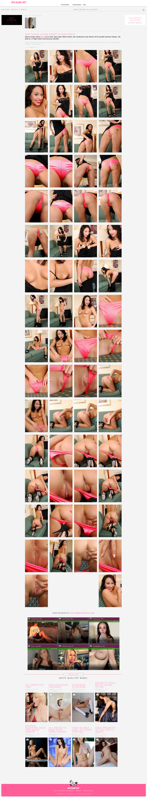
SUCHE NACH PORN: (15, 9)
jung (27, 42)
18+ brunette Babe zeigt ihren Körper (58, 730)
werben (78, 790)
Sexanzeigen (77, 5)
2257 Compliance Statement (64, 790)
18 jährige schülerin (79, 686)
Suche (144, 10)
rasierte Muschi (94, 42)
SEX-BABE (19, 2)
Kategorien (65, 5)
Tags (84, 5)
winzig (118, 42)
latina (31, 42)
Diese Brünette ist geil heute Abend (105, 730)
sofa (48, 42)
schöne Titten (81, 42)
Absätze (104, 42)
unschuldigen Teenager (58, 686)
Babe (42, 37)
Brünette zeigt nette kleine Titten (105, 685)
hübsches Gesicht (69, 42)
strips (39, 42)
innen (44, 42)
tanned (28, 44)
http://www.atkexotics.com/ (82, 613)
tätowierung (36, 44)
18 (35, 42)
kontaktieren (88, 790)
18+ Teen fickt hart (34, 686)
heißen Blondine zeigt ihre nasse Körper (35, 729)
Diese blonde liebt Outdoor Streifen (82, 730)
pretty (58, 42)
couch (53, 42)
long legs (111, 42)
